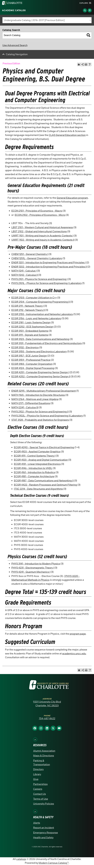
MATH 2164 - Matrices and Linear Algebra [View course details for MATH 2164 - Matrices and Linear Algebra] (34, 399)
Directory (38, 769)
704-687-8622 (47, 718)
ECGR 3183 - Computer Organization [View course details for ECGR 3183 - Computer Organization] (31, 364)
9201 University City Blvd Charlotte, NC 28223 (47, 703)
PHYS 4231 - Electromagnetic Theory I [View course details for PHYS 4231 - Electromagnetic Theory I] (32, 567)
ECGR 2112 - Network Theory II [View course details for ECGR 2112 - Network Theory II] (28, 310)
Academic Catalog (14, 10)
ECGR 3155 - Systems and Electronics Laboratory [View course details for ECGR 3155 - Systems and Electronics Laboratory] (39, 351)
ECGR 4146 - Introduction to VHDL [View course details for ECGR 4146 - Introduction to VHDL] (33, 468)
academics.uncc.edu (74, 653)
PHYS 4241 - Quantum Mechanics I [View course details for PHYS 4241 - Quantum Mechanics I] (30, 571)
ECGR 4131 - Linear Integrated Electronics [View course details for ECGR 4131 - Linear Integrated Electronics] (37, 464)
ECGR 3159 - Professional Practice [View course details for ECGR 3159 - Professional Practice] (30, 359)
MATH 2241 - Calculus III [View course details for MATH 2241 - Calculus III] (24, 407)
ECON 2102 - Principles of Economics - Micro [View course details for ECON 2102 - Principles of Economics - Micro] (40, 215)
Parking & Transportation (41, 762)
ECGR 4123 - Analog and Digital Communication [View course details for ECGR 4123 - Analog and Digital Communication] (41, 459)
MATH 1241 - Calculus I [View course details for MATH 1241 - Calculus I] (23, 270)
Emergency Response (45, 832)
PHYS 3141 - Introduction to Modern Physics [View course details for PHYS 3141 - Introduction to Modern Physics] (35, 563)
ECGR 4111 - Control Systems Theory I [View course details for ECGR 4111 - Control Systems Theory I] (34, 455)
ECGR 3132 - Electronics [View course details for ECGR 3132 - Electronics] (25, 347)
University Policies (43, 803)
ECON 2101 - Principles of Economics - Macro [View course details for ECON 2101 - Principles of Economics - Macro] (36, 210)
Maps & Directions (43, 755)
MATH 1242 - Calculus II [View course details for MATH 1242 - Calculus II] (24, 274)
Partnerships (40, 784)
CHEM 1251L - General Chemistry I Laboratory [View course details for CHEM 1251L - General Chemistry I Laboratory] (36, 258)
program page (78, 633)
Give (35, 779)
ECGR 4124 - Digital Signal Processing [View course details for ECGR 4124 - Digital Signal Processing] (32, 368)
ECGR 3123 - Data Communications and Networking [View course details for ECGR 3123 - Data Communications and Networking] (40, 339)
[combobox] (47, 20)
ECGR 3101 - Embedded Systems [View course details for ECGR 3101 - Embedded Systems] (29, 330)
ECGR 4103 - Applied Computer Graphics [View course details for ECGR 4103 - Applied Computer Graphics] (37, 451)
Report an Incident (43, 827)
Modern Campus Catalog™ (54, 862)
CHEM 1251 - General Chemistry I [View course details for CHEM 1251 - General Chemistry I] (29, 254)
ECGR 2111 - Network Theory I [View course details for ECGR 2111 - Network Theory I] (27, 305)
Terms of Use (40, 798)
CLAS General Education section (67, 135)
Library (37, 774)
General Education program (72, 197)
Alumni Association (44, 750)
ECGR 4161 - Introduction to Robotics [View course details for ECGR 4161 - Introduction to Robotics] (34, 472)
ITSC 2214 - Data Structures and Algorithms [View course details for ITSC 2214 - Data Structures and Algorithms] (38, 488)
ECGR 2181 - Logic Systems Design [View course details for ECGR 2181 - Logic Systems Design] (30, 322)
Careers (37, 789)
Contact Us (39, 793)
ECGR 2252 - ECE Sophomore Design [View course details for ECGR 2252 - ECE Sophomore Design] (32, 326)
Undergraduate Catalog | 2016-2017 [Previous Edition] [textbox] (34, 20)
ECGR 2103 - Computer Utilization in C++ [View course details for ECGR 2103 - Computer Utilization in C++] (34, 297)
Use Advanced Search (14, 45)
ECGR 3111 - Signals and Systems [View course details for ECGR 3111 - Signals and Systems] (29, 334)
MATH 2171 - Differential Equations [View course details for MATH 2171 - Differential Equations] (30, 403)
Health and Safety (43, 837)
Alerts (36, 822)
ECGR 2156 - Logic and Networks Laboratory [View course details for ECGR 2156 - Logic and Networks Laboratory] (36, 318)
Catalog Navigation (17, 54)
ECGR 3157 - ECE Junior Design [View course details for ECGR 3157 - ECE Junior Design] (29, 355)
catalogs (21, 859)
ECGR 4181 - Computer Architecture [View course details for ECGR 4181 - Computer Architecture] (34, 476)
